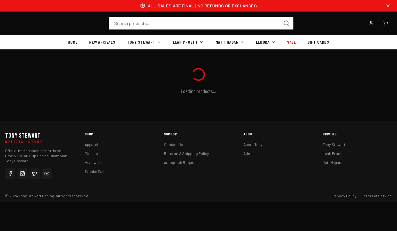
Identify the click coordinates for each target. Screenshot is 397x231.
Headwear (93, 162)
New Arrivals (102, 42)
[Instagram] (22, 173)
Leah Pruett (188, 42)
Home (73, 42)
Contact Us (173, 144)
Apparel (91, 144)
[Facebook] (10, 173)
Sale (291, 42)
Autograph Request (181, 162)
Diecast (91, 153)
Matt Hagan (229, 42)
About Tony (253, 144)
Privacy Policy (345, 195)
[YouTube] (47, 173)
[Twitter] (35, 173)
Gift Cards (318, 42)
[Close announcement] (388, 6)
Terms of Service (377, 195)
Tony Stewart (144, 42)
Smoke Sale (95, 171)
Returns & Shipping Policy (186, 153)
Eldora (265, 42)
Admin (249, 153)
